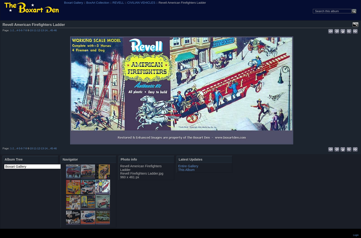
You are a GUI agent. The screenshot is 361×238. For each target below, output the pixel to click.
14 (46, 30)
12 (38, 30)
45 (51, 30)
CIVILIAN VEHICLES (141, 2)
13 (42, 30)
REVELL (118, 2)
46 (55, 30)
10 (31, 30)
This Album (186, 170)
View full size (355, 24)
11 (35, 30)
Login (356, 235)
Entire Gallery (188, 166)
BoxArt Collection (97, 2)
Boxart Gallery (73, 2)
